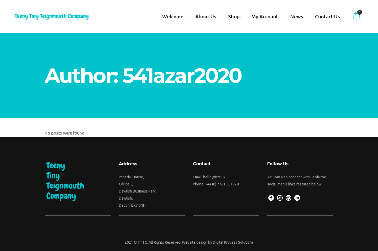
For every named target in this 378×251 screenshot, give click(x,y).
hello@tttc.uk (214, 177)
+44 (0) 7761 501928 (222, 184)
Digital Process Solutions (233, 242)
